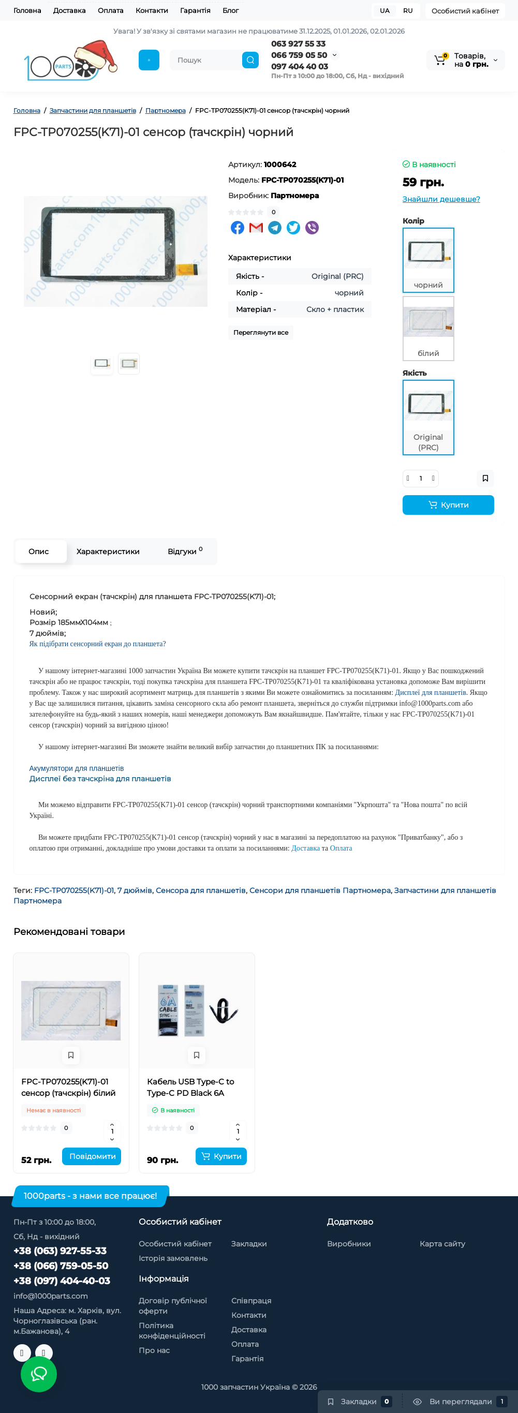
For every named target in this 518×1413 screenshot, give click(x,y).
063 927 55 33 (298, 44)
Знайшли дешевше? (441, 199)
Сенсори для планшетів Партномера (320, 890)
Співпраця (251, 1300)
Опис (38, 551)
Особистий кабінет (465, 11)
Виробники (349, 1243)
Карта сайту (442, 1243)
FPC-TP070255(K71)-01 (74, 890)
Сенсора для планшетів (201, 890)
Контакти (152, 10)
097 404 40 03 (299, 66)
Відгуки (185, 551)
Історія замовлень (173, 1258)
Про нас (154, 1350)
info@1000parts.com (50, 1296)
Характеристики (108, 551)
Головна (27, 10)
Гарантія (195, 10)
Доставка (69, 10)
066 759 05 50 (299, 55)
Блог (231, 10)
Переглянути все (260, 332)
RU (408, 10)
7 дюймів (134, 890)
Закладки (249, 1243)
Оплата (111, 10)
